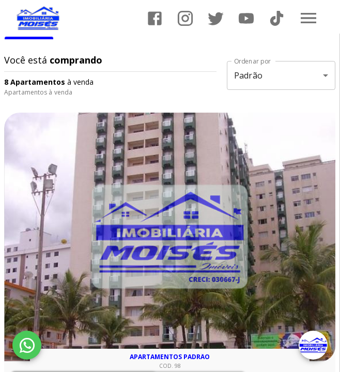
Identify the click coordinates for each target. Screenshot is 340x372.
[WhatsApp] (26, 345)
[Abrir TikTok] (277, 18)
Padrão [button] (248, 75)
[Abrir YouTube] (246, 18)
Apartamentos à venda (38, 92)
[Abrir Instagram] (185, 18)
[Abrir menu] (308, 18)
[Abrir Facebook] (155, 18)
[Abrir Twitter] (216, 18)
